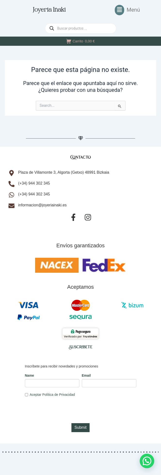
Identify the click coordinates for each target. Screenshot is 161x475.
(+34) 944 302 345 (34, 183)
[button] (127, 10)
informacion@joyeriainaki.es (42, 205)
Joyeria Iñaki (49, 10)
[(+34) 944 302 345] (11, 184)
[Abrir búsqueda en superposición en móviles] (80, 28)
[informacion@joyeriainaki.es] (11, 206)
